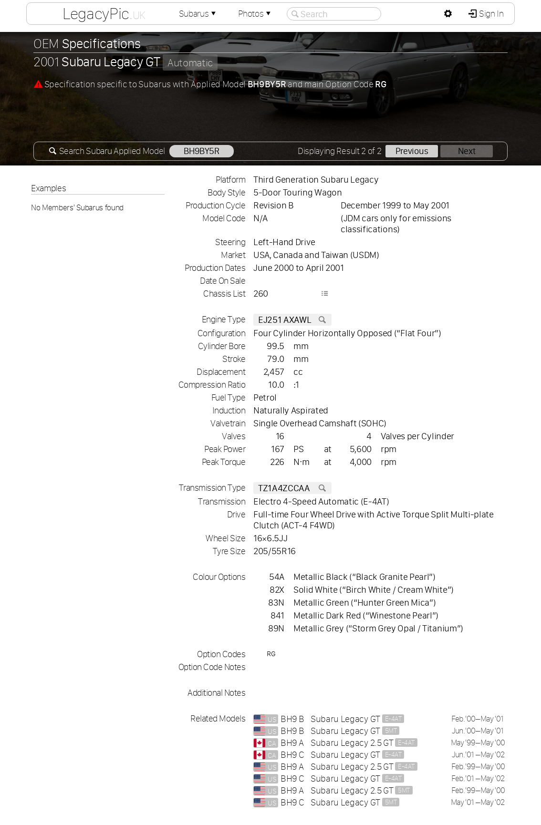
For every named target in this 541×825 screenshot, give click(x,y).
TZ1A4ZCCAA (292, 488)
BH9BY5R (201, 150)
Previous (411, 150)
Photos (255, 13)
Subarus (198, 13)
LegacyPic (104, 13)
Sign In (490, 13)
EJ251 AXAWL (292, 319)
